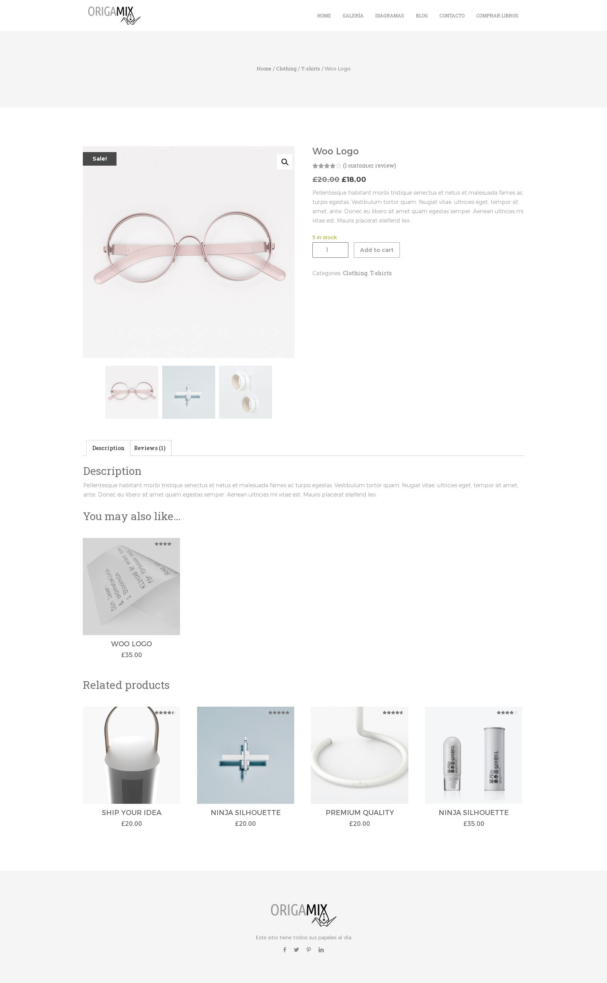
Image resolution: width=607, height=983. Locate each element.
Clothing (286, 68)
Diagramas (389, 15)
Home (324, 15)
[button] (284, 162)
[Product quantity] (330, 250)
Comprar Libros (497, 15)
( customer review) (369, 165)
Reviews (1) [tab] (150, 448)
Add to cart (377, 250)
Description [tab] (108, 448)
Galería (353, 15)
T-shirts (310, 68)
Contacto (452, 15)
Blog (422, 15)
